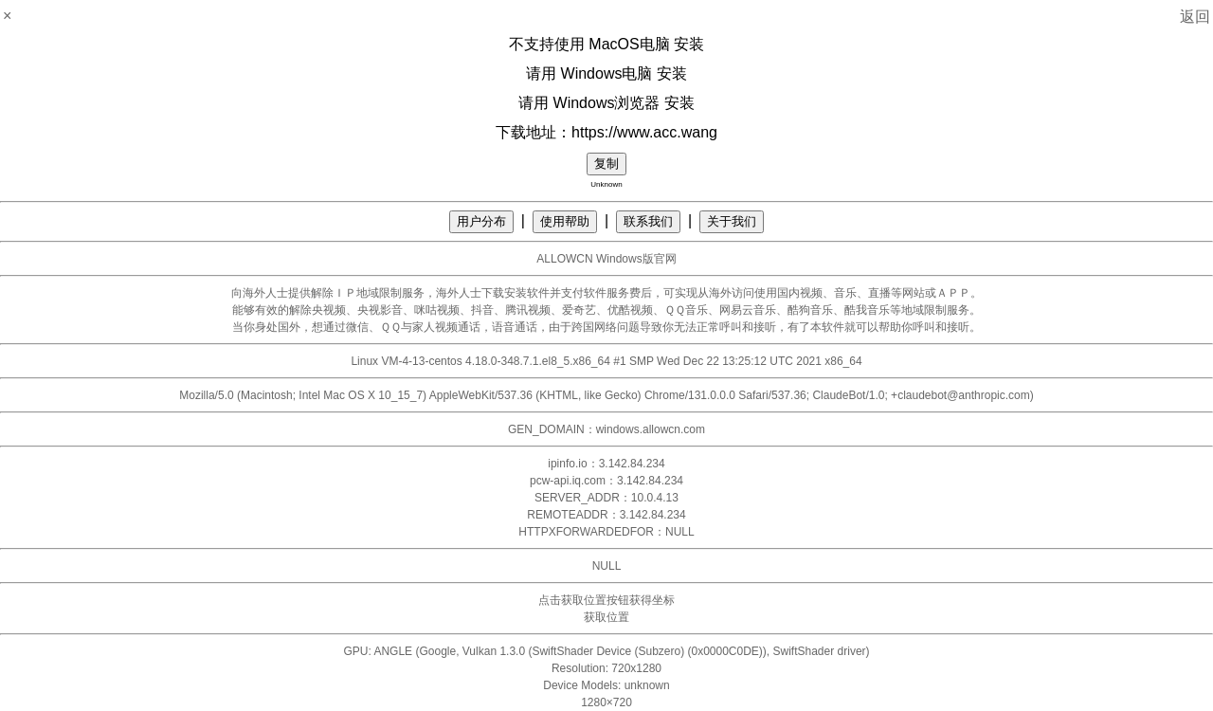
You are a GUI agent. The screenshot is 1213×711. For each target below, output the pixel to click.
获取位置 (606, 617)
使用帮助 (564, 221)
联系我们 (648, 221)
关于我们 (731, 221)
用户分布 (481, 221)
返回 (1195, 17)
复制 (606, 163)
